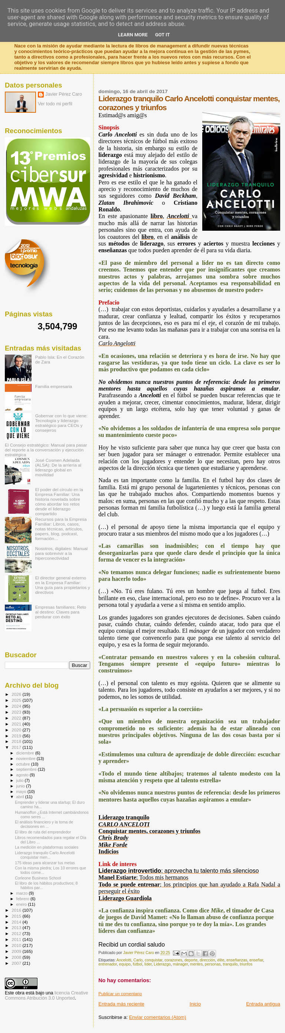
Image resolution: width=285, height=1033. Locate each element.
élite (220, 960)
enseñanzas (236, 960)
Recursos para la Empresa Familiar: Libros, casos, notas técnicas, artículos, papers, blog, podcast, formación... (61, 529)
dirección (207, 960)
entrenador (107, 964)
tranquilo (230, 964)
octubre (23, 764)
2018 (17, 741)
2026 (17, 694)
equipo (125, 964)
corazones (173, 960)
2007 (17, 963)
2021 (17, 723)
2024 (17, 706)
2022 (17, 717)
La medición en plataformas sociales (46, 847)
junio (21, 786)
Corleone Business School (38, 878)
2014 (17, 921)
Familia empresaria (53, 386)
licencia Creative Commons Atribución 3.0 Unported (46, 995)
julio (20, 780)
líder (148, 964)
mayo (21, 791)
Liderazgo (162, 964)
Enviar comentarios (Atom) (157, 1017)
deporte (190, 960)
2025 (17, 700)
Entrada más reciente (121, 1004)
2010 (17, 945)
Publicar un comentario (120, 993)
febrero (23, 899)
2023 (17, 712)
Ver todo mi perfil (55, 103)
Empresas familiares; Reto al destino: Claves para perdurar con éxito (60, 612)
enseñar (256, 960)
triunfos (246, 964)
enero (22, 904)
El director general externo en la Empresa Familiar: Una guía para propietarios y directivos (62, 585)
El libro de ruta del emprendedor (43, 832)
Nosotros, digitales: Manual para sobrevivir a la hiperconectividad (61, 553)
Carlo (137, 960)
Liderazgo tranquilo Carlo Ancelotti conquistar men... (45, 855)
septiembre (27, 769)
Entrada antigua (263, 1004)
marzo (22, 893)
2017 (17, 747)
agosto (23, 775)
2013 (17, 927)
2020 (17, 729)
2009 (17, 951)
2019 (17, 735)
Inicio (195, 1004)
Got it (162, 34)
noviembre (26, 758)
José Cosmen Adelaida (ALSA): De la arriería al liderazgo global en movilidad (58, 467)
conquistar (153, 960)
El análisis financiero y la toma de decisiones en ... (44, 824)
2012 (17, 933)
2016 (17, 910)
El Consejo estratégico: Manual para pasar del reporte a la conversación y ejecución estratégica (46, 450)
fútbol (137, 964)
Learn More (133, 34)
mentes (196, 964)
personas (213, 964)
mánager (180, 964)
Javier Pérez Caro (63, 94)
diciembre (25, 753)
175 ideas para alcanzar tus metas (45, 863)
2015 (17, 916)
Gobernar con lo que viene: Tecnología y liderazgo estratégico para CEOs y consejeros (61, 422)
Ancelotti (124, 960)
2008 (17, 957)
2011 (17, 939)
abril (20, 797)
